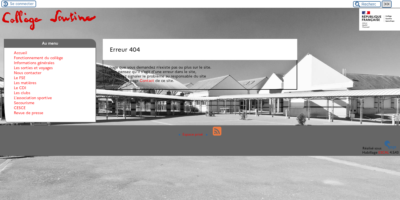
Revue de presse (28, 113)
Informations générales (34, 63)
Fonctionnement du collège (38, 58)
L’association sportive (33, 98)
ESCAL (383, 152)
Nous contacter (27, 73)
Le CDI (20, 88)
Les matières (25, 83)
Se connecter (22, 3)
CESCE (20, 108)
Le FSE (19, 78)
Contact (147, 80)
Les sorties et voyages (33, 68)
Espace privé (191, 134)
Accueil (20, 53)
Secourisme (24, 103)
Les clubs (22, 93)
